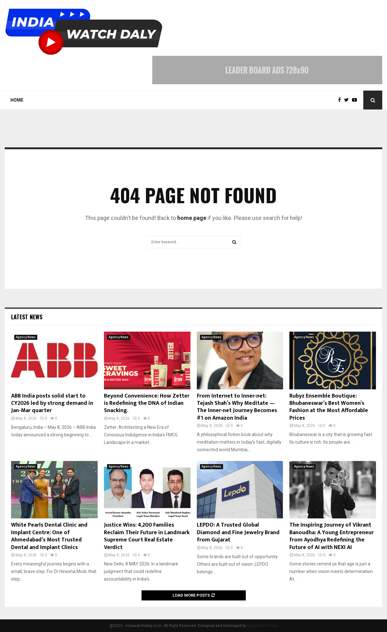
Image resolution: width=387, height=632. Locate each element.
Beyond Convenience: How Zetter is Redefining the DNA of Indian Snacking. (147, 403)
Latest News (26, 317)
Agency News (26, 337)
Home (16, 100)
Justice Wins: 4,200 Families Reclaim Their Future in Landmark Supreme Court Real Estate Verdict (147, 536)
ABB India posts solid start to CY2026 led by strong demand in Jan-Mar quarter (52, 403)
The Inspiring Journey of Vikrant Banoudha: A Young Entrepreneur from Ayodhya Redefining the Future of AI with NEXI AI (331, 536)
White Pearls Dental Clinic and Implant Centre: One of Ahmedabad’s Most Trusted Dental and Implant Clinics (49, 536)
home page (191, 218)
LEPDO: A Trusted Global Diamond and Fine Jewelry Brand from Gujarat (238, 532)
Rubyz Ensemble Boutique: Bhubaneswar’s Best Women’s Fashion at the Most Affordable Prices (328, 407)
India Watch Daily (262, 625)
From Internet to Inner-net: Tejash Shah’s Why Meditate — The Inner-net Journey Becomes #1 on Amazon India (237, 407)
